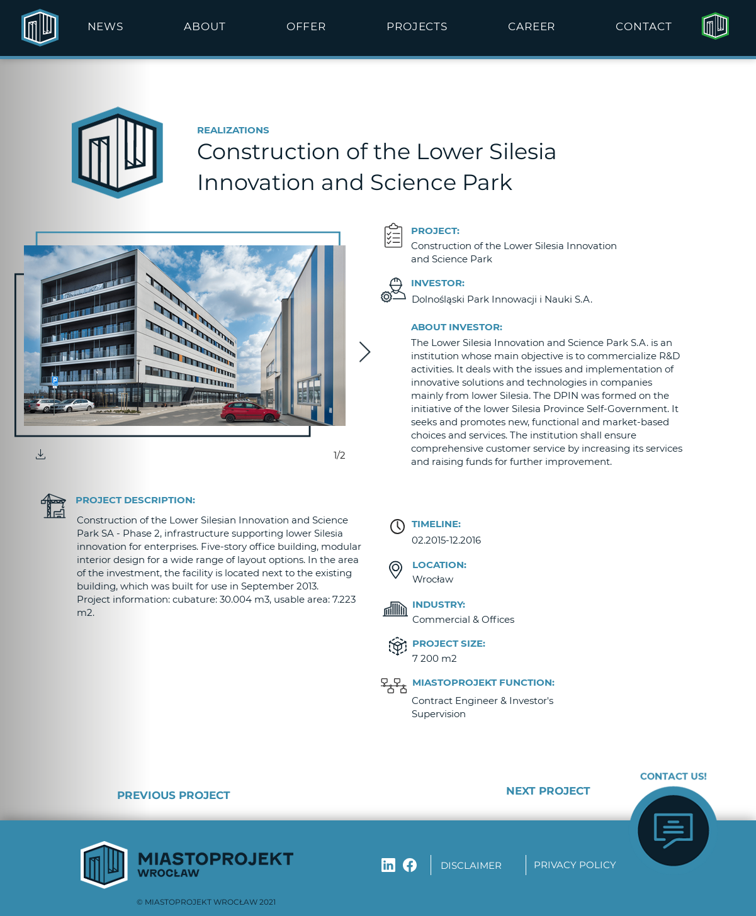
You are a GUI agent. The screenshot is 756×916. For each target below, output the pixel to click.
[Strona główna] (715, 26)
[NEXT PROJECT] (506, 791)
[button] (204, 26)
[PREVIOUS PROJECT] (213, 795)
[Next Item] (364, 353)
